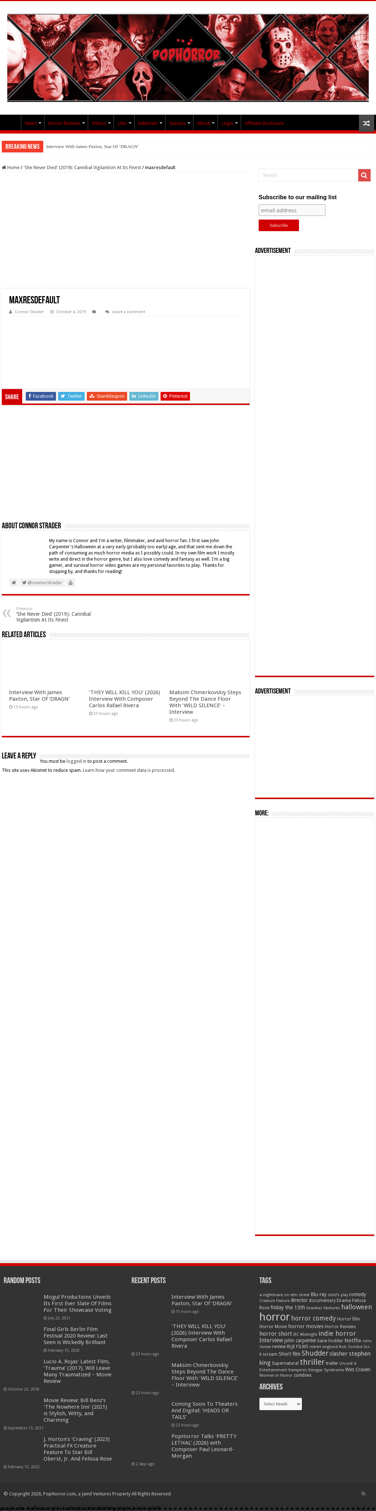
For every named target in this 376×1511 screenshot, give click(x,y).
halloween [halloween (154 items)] (356, 1307)
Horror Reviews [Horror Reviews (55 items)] (340, 1326)
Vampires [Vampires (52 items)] (297, 1369)
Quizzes (177, 123)
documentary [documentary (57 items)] (322, 1300)
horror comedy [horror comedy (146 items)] (313, 1318)
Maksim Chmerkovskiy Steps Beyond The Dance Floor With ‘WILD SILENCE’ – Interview (205, 702)
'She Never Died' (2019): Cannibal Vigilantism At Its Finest (82, 167)
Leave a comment (128, 312)
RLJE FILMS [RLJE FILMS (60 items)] (297, 1346)
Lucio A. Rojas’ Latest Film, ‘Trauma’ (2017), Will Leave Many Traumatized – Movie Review (78, 1371)
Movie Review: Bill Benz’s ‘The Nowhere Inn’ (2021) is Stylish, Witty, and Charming (75, 1410)
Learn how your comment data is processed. (129, 770)
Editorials (148, 123)
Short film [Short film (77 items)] (289, 1354)
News (31, 123)
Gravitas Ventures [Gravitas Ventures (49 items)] (323, 1307)
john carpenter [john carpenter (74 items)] (300, 1340)
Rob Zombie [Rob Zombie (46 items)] (351, 1346)
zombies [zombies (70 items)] (303, 1375)
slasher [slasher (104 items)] (338, 1353)
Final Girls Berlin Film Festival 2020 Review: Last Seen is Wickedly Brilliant (76, 1336)
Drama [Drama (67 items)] (344, 1300)
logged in (76, 761)
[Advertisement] (125, 230)
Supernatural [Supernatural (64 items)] (285, 1363)
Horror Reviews (64, 123)
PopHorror (11, 122)
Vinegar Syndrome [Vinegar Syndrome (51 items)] (326, 1369)
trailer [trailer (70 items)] (332, 1363)
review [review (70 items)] (279, 1346)
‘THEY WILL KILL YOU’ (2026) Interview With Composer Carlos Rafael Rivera (124, 699)
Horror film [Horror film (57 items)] (348, 1319)
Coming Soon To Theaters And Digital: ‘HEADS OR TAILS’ (204, 1410)
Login (227, 123)
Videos (99, 123)
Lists (122, 123)
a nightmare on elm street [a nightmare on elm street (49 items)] (284, 1294)
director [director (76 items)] (299, 1300)
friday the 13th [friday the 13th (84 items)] (288, 1307)
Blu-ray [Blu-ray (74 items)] (319, 1294)
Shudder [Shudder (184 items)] (315, 1353)
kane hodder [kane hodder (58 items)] (330, 1340)
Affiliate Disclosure (264, 123)
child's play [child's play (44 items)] (338, 1295)
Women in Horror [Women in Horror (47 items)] (275, 1375)
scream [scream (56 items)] (270, 1354)
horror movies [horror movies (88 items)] (306, 1326)
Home (11, 167)
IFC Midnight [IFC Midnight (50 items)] (305, 1334)
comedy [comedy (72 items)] (357, 1294)
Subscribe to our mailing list (298, 197)
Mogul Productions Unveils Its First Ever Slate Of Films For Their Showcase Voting (78, 1303)
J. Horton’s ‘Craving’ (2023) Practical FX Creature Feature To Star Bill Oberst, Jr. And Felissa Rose (78, 1449)
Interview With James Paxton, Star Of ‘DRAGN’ (92, 146)
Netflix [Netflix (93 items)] (352, 1340)
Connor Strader (29, 312)
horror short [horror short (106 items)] (275, 1333)
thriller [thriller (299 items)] (312, 1362)
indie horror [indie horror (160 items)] (337, 1333)
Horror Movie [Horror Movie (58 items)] (273, 1326)
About (203, 123)
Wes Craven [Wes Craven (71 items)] (358, 1369)
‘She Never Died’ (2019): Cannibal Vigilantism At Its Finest (53, 614)
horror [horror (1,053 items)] (274, 1317)
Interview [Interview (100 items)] (271, 1340)
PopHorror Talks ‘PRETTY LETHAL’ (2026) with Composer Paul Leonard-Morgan (203, 1446)
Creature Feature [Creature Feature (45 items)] (274, 1300)
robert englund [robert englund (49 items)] (324, 1346)
